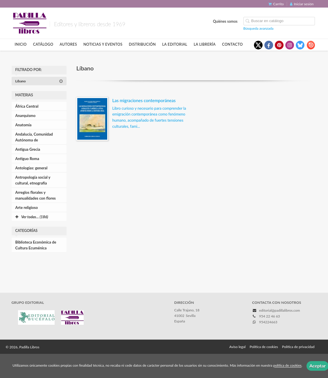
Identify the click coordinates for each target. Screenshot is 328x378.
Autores (68, 44)
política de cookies (287, 365)
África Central (27, 106)
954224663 (268, 322)
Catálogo (43, 44)
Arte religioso (26, 207)
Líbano (39, 81)
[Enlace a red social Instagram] (289, 45)
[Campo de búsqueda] (279, 21)
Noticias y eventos (103, 44)
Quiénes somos (225, 21)
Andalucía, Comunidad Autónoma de (34, 137)
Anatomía (23, 125)
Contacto (232, 44)
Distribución (142, 44)
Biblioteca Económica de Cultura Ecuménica (35, 245)
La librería (205, 44)
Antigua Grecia (27, 149)
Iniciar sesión (302, 4)
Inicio (21, 44)
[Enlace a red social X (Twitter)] (258, 45)
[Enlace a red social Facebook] (268, 45)
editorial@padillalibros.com (279, 310)
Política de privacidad (298, 347)
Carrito (276, 4)
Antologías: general (31, 168)
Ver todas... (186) (31, 216)
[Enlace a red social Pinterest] (279, 45)
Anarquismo (25, 115)
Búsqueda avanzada (258, 28)
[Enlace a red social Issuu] (310, 45)
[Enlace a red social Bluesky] (300, 45)
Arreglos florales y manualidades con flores (35, 195)
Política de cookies (264, 347)
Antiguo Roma (27, 158)
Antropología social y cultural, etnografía (33, 180)
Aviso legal (237, 347)
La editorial (174, 44)
